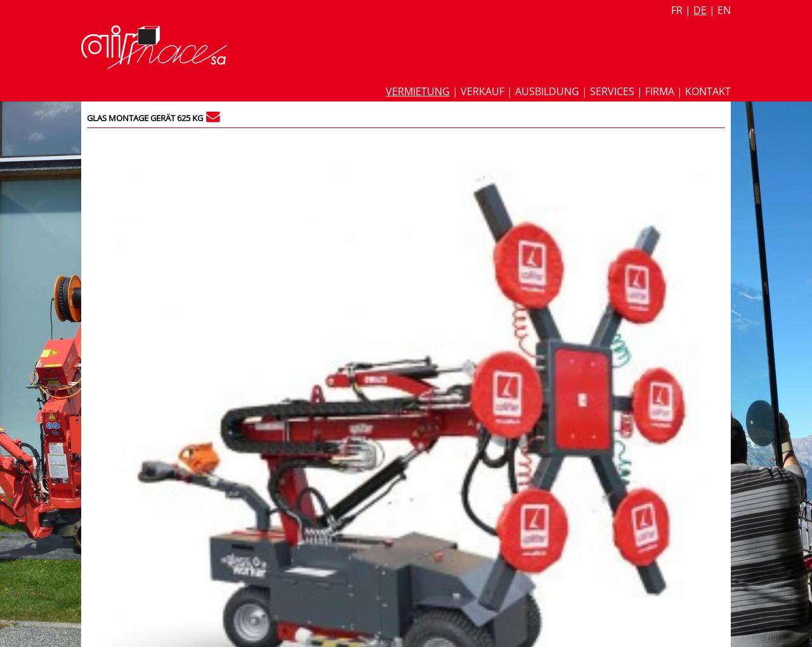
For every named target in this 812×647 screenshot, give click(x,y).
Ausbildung (547, 91)
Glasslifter (540, 325)
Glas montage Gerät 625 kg (145, 118)
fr (677, 10)
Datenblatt (547, 183)
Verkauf (482, 91)
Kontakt (708, 91)
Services (612, 91)
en (724, 10)
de (700, 10)
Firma (659, 91)
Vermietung (418, 91)
